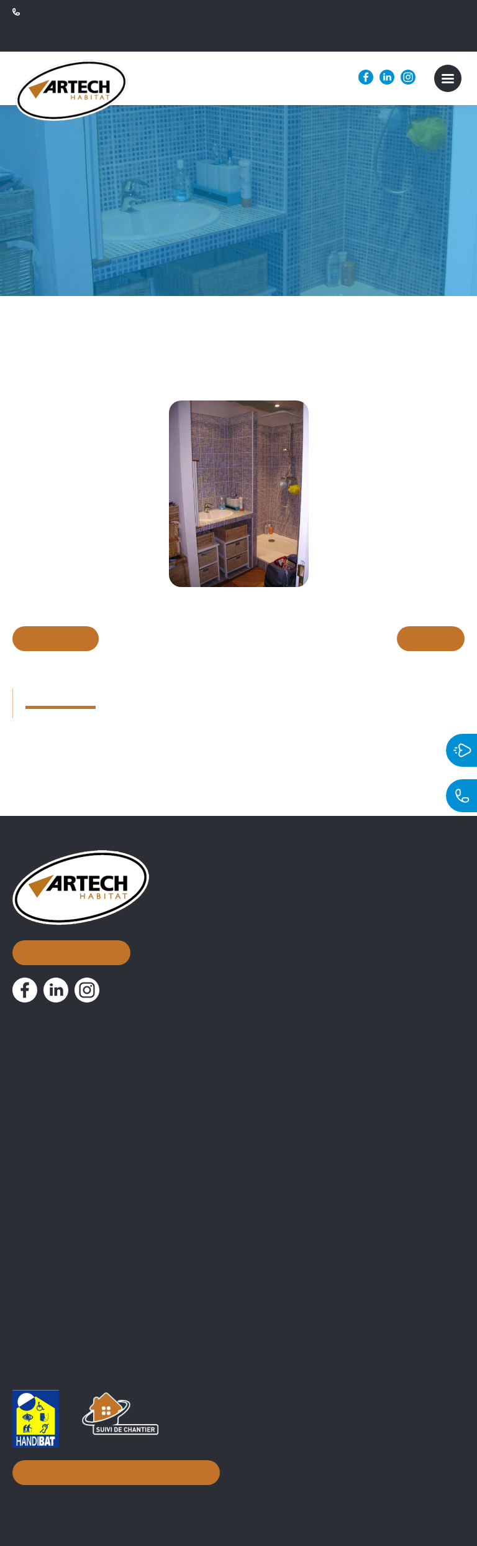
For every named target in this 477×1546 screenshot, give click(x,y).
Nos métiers (50, 1141)
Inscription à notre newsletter (113, 1469)
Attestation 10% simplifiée (73, 1275)
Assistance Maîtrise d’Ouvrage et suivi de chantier (128, 1184)
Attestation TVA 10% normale (80, 1255)
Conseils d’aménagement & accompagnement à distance (145, 1204)
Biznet (204, 1499)
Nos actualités (56, 1111)
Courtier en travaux (58, 1164)
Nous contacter (70, 913)
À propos (39, 1050)
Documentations (64, 1232)
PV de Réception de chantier (78, 1295)
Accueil (34, 1019)
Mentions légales (266, 1499)
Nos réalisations (62, 1080)
